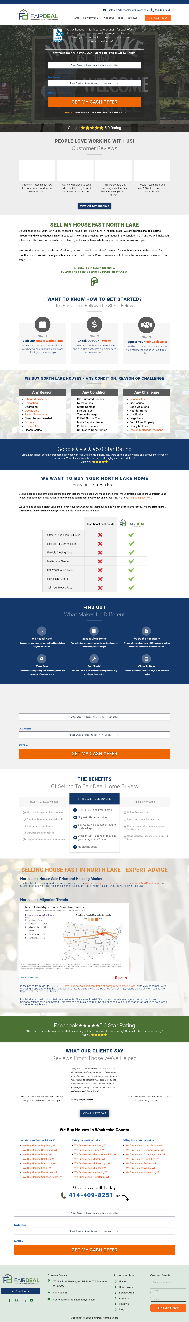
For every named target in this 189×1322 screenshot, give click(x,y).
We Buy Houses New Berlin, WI (91, 1176)
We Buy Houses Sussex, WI (141, 1163)
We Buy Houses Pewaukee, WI (142, 1158)
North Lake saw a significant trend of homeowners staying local (99, 986)
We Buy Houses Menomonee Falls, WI (95, 1154)
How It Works (91, 18)
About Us (109, 18)
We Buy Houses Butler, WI (37, 1154)
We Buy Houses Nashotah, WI (90, 1172)
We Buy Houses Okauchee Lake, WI (145, 1154)
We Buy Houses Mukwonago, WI (92, 1163)
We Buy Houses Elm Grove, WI (40, 1172)
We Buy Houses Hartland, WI (90, 1145)
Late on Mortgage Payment (146, 430)
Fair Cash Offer (156, 342)
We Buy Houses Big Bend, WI (39, 1145)
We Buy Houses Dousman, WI (39, 1163)
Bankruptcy (32, 426)
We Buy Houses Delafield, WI (39, 1158)
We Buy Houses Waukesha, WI (142, 1172)
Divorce (29, 422)
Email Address (54, 77)
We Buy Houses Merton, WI (89, 1158)
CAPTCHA (52, 93)
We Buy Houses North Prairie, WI (144, 1145)
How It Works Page (49, 341)
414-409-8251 (91, 1195)
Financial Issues (139, 399)
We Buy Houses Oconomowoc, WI (145, 1150)
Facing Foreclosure (36, 414)
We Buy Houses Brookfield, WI (40, 1150)
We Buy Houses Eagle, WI (37, 1167)
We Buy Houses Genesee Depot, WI (42, 1176)
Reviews (132, 18)
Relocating (31, 403)
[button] (91, 18)
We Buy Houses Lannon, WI (89, 1150)
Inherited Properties (37, 399)
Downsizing (32, 410)
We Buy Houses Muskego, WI (90, 1167)
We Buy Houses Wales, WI (140, 1167)
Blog (120, 18)
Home (76, 18)
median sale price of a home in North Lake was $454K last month (123, 883)
